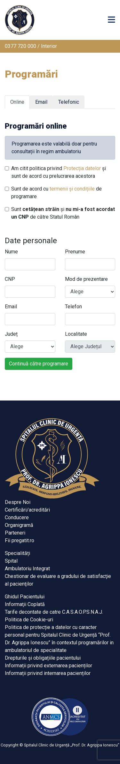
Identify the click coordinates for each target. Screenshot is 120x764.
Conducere (17, 517)
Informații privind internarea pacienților (48, 673)
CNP (10, 279)
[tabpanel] (60, 242)
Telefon (73, 306)
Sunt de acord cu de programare (56, 192)
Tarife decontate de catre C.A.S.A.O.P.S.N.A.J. (54, 612)
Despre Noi (17, 502)
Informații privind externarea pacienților (48, 666)
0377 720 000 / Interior (31, 46)
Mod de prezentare (86, 279)
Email (11, 306)
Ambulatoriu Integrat (27, 569)
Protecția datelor (82, 168)
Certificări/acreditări (27, 510)
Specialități (17, 553)
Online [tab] (17, 102)
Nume (11, 252)
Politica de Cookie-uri (29, 620)
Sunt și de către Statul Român (63, 213)
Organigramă (19, 525)
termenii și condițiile (72, 189)
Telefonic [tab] (68, 102)
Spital (11, 561)
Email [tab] (41, 102)
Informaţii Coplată (25, 604)
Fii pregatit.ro (19, 540)
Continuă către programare (38, 364)
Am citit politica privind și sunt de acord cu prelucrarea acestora (58, 172)
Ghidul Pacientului (24, 597)
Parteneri (15, 533)
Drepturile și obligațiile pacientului (43, 658)
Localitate (76, 334)
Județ (11, 334)
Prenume (75, 252)
